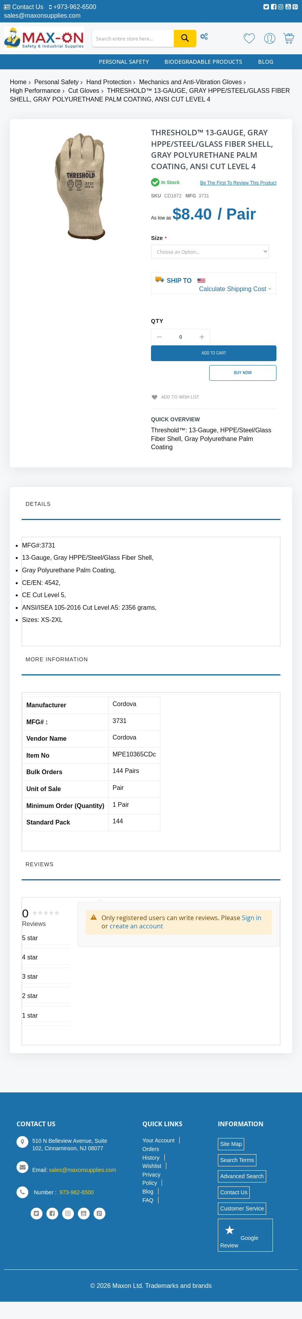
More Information (57, 658)
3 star (30, 975)
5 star (30, 937)
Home (18, 82)
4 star (30, 956)
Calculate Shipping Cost (232, 289)
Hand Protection (109, 82)
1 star (30, 1014)
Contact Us (27, 7)
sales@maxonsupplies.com (42, 15)
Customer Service (242, 1208)
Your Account (158, 1139)
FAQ (147, 1199)
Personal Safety (56, 82)
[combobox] (144, 38)
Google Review (239, 1234)
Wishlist (151, 1165)
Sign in (251, 917)
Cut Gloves (83, 90)
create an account (136, 925)
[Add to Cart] (213, 353)
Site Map (231, 1143)
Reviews (40, 863)
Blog (147, 1191)
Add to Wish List (179, 396)
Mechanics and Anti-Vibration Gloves (190, 82)
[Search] (185, 38)
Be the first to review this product (238, 183)
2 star (30, 995)
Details (38, 503)
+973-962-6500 (74, 7)
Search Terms (237, 1159)
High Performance (35, 90)
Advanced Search (242, 1175)
